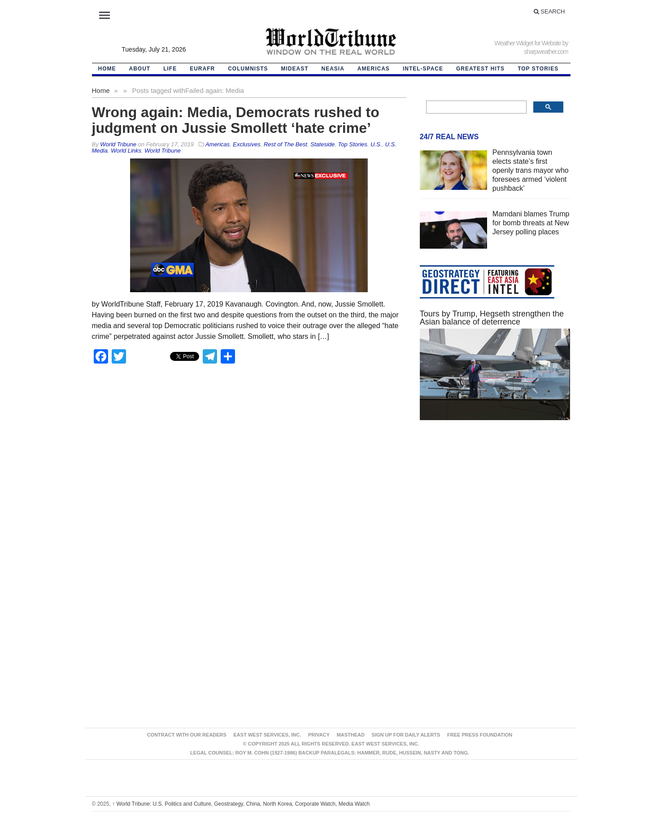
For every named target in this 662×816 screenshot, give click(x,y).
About (140, 69)
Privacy (319, 734)
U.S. (376, 144)
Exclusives (246, 144)
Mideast (295, 69)
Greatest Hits (480, 69)
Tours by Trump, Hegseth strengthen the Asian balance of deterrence (492, 317)
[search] (476, 107)
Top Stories (538, 69)
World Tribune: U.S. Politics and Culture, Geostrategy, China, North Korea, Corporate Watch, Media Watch (241, 804)
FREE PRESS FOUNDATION (479, 734)
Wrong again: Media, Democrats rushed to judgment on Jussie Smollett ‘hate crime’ (235, 120)
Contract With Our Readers (186, 734)
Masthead (351, 734)
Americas (373, 69)
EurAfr (202, 69)
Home (101, 90)
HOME (107, 69)
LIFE (170, 69)
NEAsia (333, 69)
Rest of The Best (285, 144)
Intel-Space (423, 69)
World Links (126, 150)
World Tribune (162, 150)
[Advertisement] (495, 512)
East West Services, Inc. (267, 734)
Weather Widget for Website (527, 43)
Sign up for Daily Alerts (406, 734)
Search (549, 11)
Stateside (322, 144)
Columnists (248, 69)
